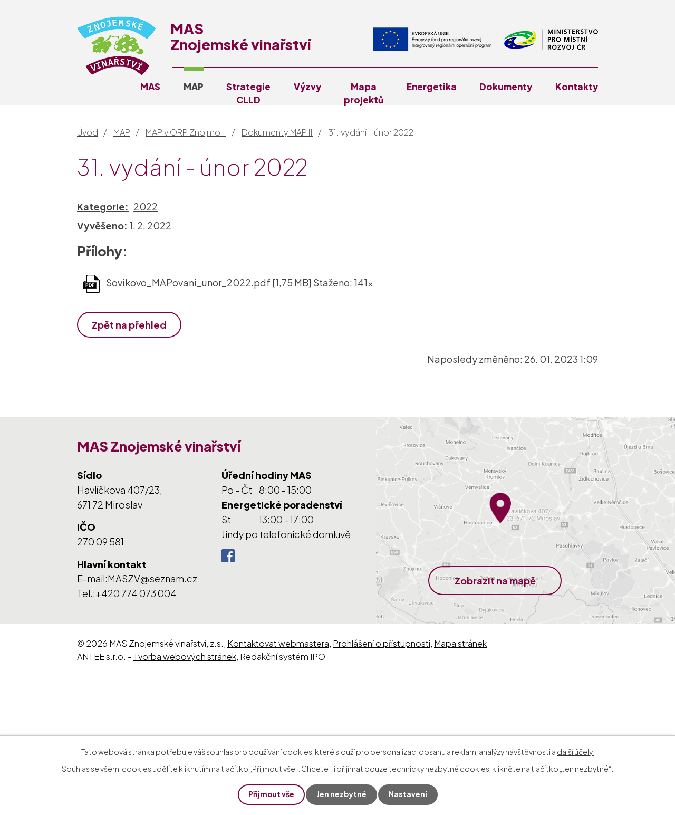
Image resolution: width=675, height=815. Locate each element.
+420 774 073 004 (136, 593)
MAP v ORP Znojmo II (186, 132)
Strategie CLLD (248, 93)
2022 (145, 206)
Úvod (87, 132)
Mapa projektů (363, 93)
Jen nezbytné (341, 794)
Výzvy (307, 86)
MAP (194, 86)
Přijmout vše (271, 794)
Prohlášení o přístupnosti (381, 643)
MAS (150, 86)
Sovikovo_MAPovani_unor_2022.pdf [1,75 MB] (209, 282)
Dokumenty (505, 86)
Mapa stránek (460, 643)
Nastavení (408, 794)
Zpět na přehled (129, 325)
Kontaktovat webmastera (278, 643)
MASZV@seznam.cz (152, 578)
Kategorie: (103, 206)
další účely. (575, 751)
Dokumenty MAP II (277, 132)
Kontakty (576, 86)
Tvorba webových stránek (184, 656)
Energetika (432, 86)
